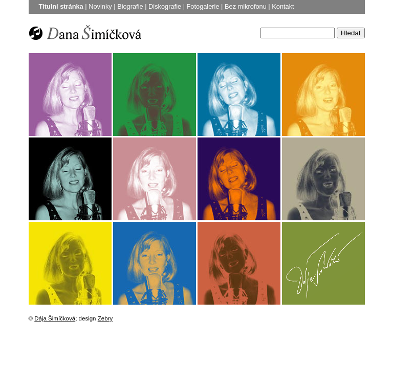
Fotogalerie (203, 6)
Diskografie (164, 6)
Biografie (130, 6)
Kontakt (283, 6)
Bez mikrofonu (246, 6)
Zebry (105, 318)
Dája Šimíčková (54, 318)
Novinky (100, 6)
